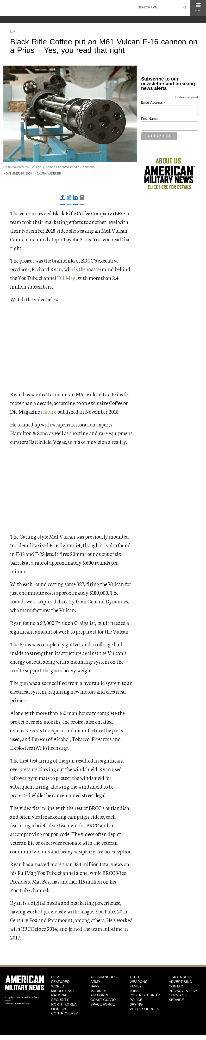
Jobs (134, 991)
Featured (60, 982)
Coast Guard (103, 1000)
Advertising (180, 982)
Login (28, 1003)
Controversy (64, 1013)
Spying (136, 1004)
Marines (98, 991)
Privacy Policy (183, 991)
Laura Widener (49, 173)
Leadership (180, 977)
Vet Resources (144, 1009)
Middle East (62, 991)
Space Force (102, 1004)
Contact (177, 986)
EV (12, 31)
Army (95, 982)
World (57, 986)
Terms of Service (178, 997)
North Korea (63, 1004)
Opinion (58, 1009)
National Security (60, 997)
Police (136, 1000)
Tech (134, 977)
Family (136, 986)
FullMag (66, 277)
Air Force (99, 995)
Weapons (138, 982)
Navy (95, 986)
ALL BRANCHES (103, 977)
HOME (56, 977)
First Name (149, 119)
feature (48, 411)
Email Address (153, 102)
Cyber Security (145, 995)
